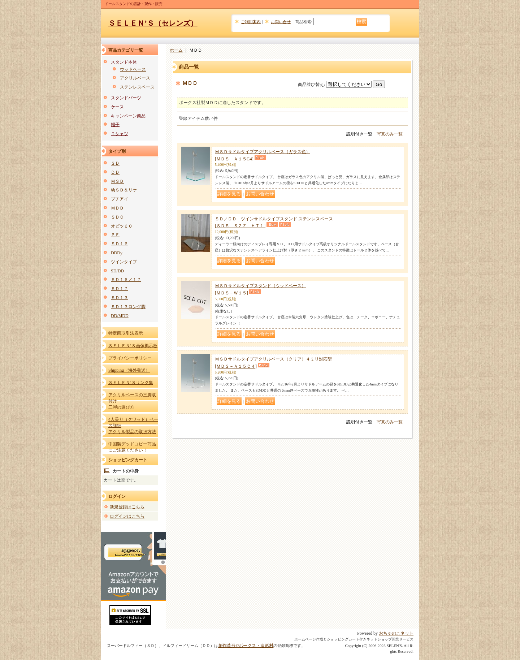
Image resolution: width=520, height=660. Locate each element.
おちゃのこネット (396, 633)
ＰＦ (115, 234)
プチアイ (119, 199)
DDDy (116, 252)
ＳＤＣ (117, 217)
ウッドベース (133, 69)
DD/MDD (120, 315)
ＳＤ (115, 163)
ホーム (176, 50)
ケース (117, 106)
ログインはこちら (127, 516)
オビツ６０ (122, 226)
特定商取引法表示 (125, 333)
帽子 (115, 124)
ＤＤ (115, 172)
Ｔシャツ (119, 133)
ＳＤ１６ (119, 243)
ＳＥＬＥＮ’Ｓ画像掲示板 (132, 345)
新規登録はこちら (127, 506)
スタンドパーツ (126, 97)
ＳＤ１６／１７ (126, 279)
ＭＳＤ (117, 181)
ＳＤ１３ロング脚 (128, 306)
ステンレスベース (137, 87)
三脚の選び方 (121, 407)
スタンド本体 (124, 62)
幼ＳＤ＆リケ (124, 190)
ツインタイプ (124, 261)
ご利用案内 (251, 22)
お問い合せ (281, 22)
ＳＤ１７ (119, 288)
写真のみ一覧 (390, 134)
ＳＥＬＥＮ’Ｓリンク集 (130, 382)
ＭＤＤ (117, 208)
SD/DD (117, 270)
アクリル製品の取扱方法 (132, 431)
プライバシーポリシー (130, 358)
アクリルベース (135, 78)
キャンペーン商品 (128, 115)
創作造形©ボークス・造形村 (245, 645)
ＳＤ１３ (119, 297)
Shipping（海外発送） (129, 370)
